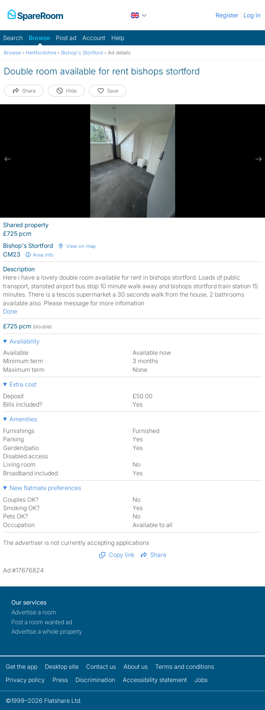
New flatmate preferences (45, 488)
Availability (24, 341)
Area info (39, 255)
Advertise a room (33, 612)
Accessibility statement (155, 680)
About (135, 666)
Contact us (101, 666)
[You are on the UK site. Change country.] (139, 15)
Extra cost (23, 384)
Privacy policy (25, 680)
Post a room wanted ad (41, 622)
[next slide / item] (257, 159)
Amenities (23, 419)
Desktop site (62, 666)
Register (227, 15)
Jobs (201, 680)
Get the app (21, 666)
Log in (251, 15)
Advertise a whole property (46, 631)
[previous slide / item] (7, 159)
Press (60, 680)
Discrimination (95, 680)
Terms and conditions (184, 666)
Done (10, 311)
